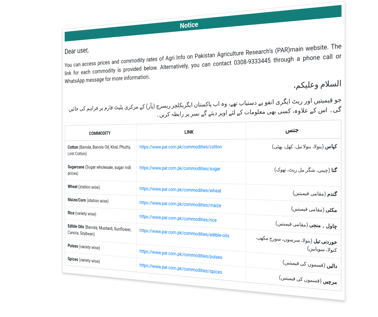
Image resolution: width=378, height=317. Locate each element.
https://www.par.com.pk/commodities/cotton (181, 147)
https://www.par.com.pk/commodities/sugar (181, 168)
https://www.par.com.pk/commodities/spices (181, 269)
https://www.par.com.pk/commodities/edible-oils (185, 233)
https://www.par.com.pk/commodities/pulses (181, 254)
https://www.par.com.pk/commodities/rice (179, 218)
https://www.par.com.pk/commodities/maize (181, 204)
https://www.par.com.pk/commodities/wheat (181, 189)
